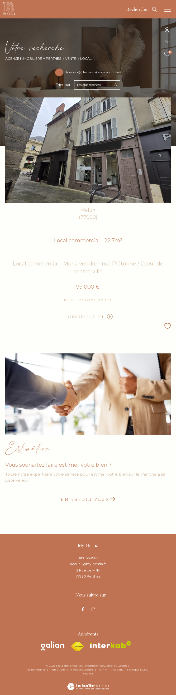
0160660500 (88, 558)
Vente (70, 59)
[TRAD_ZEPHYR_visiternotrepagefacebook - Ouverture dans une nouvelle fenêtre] (83, 609)
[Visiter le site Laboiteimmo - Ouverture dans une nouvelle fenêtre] (88, 683)
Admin (103, 669)
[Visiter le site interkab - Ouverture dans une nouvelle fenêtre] (110, 644)
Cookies (88, 673)
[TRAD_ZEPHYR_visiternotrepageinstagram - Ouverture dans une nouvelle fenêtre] (93, 609)
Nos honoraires (36, 669)
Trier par (63, 85)
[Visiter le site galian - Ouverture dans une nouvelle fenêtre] (52, 645)
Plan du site (58, 669)
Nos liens (117, 669)
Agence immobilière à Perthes (33, 59)
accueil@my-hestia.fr (88, 564)
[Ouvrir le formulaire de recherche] (141, 9)
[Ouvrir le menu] (167, 9)
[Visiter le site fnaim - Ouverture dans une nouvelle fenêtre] (77, 646)
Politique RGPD (137, 669)
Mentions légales (82, 669)
